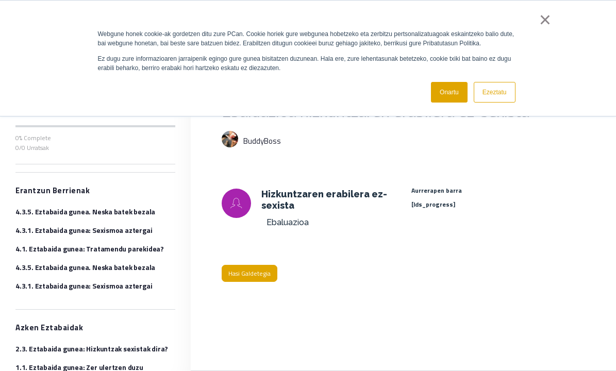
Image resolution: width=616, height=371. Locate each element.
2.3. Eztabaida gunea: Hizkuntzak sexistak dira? (91, 348)
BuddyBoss (262, 141)
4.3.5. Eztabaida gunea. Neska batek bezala (85, 211)
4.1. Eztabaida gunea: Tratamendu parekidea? (89, 248)
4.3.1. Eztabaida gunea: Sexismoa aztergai (83, 230)
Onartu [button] (449, 92)
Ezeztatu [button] (494, 92)
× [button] (545, 19)
